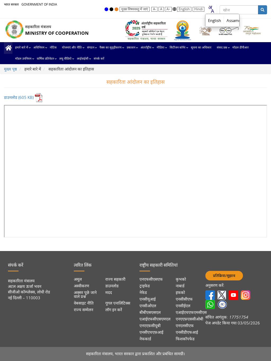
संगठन (90, 47)
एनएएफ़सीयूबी (150, 325)
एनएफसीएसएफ (151, 279)
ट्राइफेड (144, 285)
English (184, 9)
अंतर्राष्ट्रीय (146, 47)
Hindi (198, 9)
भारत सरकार (11, 4)
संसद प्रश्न (222, 47)
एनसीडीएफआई (187, 332)
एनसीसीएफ (184, 299)
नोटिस (53, 47)
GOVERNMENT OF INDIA (39, 4)
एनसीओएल (147, 305)
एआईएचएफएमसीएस (191, 312)
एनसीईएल (183, 305)
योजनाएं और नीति (72, 47)
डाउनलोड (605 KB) (23, 97)
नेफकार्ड (145, 338)
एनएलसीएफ (185, 325)
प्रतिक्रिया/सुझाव (224, 275)
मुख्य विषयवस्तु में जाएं (134, 9)
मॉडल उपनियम (23, 58)
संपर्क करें (99, 58)
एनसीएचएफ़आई (151, 332)
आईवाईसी (82, 58)
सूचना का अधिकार (201, 47)
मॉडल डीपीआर (240, 47)
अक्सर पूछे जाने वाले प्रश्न (85, 294)
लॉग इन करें (113, 309)
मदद (108, 292)
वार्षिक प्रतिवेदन (45, 58)
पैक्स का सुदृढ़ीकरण (110, 47)
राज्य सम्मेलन (83, 309)
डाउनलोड (112, 285)
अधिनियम (38, 47)
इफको (180, 292)
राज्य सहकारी (115, 279)
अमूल (78, 279)
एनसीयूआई (147, 299)
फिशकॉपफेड (185, 338)
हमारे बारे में (21, 47)
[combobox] (211, 9)
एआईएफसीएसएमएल (154, 319)
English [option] (214, 20)
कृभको (181, 279)
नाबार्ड (180, 285)
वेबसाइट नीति (84, 303)
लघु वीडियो (65, 58)
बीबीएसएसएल (150, 312)
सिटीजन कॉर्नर (178, 47)
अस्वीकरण (81, 285)
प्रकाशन (131, 47)
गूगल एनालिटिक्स (117, 303)
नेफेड (143, 292)
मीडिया (160, 47)
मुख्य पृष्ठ (8, 48)
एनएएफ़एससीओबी (189, 319)
